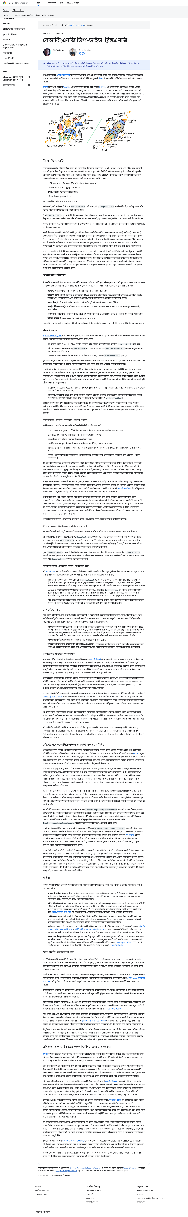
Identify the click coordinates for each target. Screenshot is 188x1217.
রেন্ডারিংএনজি (103, 63)
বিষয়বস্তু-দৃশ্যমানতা (124, 942)
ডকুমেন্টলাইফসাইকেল (52, 336)
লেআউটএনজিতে (124, 488)
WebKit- (66, 87)
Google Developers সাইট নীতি (66, 1171)
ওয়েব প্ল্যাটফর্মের (63, 75)
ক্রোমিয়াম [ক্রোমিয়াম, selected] (6, 15)
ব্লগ (61, 3)
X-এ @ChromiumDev (145, 1190)
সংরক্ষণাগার (90, 1198)
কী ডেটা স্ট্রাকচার (133, 63)
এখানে (135, 753)
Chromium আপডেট (93, 1190)
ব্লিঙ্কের (45, 87)
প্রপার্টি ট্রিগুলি (95, 659)
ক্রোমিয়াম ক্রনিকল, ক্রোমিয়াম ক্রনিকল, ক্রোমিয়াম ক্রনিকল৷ (34, 15)
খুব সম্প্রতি (130, 835)
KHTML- (102, 87)
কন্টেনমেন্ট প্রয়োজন (114, 1009)
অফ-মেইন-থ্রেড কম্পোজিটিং (73, 1141)
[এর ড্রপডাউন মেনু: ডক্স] (42, 2)
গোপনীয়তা (46, 1212)
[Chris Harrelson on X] (80, 54)
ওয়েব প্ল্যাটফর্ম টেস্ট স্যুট (61, 912)
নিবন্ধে (101, 78)
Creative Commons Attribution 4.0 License (85, 1168)
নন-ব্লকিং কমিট (115, 1100)
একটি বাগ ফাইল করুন (42, 1190)
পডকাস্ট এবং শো (91, 1202)
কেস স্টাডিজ (51, 3)
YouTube (140, 1194)
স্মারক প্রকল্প (51, 571)
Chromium (18, 10)
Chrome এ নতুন (73, 3)
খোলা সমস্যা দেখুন (41, 1194)
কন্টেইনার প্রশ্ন (117, 945)
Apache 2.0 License (130, 1168)
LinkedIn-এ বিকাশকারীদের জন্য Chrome (151, 1198)
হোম (44, 33)
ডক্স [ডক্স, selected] (38, 3)
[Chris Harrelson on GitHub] (83, 54)
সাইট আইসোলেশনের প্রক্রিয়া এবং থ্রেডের (91, 929)
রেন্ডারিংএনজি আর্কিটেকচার (118, 63)
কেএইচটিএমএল (111, 1081)
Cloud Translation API (76, 25)
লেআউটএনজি (64, 66)
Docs (6, 10)
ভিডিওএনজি (51, 66)
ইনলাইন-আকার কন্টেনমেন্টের (94, 1021)
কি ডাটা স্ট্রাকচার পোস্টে (52, 697)
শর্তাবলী (37, 1212)
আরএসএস (140, 1202)
